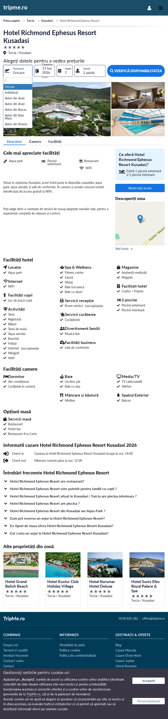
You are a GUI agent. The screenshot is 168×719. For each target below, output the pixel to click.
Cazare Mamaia (126, 650)
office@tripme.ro (153, 618)
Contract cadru (13, 661)
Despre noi (10, 645)
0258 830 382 (128, 618)
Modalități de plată (72, 645)
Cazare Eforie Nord (128, 655)
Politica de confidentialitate (78, 655)
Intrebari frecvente (15, 655)
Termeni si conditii (15, 650)
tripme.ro (15, 7)
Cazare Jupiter (125, 661)
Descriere (14, 141)
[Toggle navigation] (161, 8)
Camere (35, 141)
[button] (84, 481)
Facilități (54, 141)
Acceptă (148, 681)
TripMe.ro (14, 618)
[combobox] (17, 71)
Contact (8, 666)
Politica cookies (70, 650)
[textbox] (17, 80)
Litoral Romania (126, 666)
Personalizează (148, 701)
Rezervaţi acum (140, 188)
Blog (118, 645)
